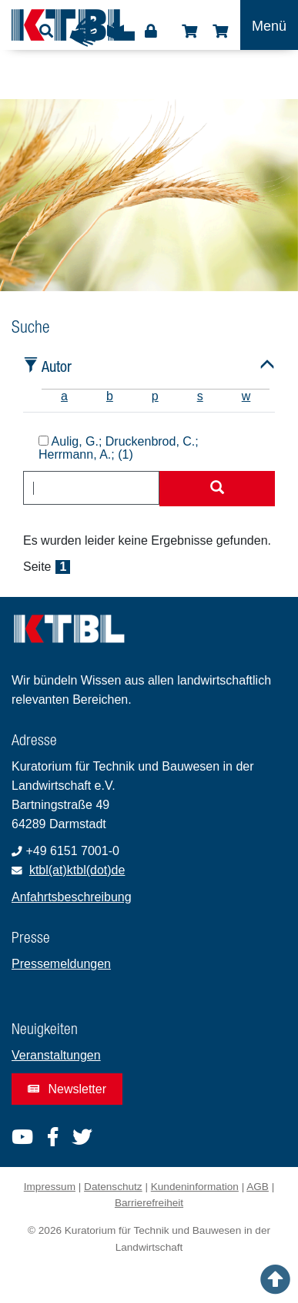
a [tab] (64, 396)
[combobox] (91, 488)
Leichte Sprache (115, 36)
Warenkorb (220, 31)
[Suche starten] (217, 488)
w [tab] (246, 396)
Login (151, 31)
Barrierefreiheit (149, 1203)
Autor (57, 366)
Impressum (49, 1186)
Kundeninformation (195, 1186)
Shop (189, 31)
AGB (257, 1186)
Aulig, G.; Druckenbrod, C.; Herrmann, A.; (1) (119, 448)
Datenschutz (113, 1186)
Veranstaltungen (56, 1055)
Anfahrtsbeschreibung (72, 896)
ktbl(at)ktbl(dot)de (77, 870)
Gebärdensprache (84, 32)
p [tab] (155, 396)
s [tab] (200, 396)
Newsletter (67, 1089)
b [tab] (109, 396)
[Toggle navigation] (269, 25)
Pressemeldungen (61, 963)
